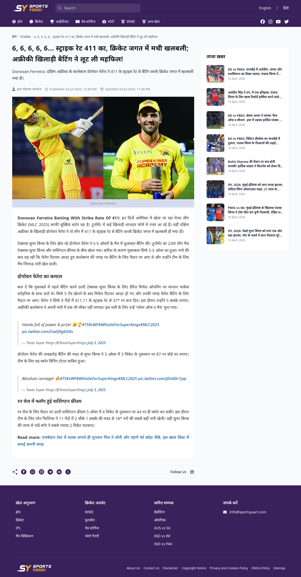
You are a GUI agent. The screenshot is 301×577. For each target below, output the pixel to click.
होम (17, 21)
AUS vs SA (162, 528)
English (265, 8)
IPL (18, 528)
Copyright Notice (194, 568)
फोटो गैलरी (92, 536)
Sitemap (279, 568)
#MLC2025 (149, 324)
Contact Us (151, 568)
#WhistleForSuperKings (119, 324)
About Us (133, 568)
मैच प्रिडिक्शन (24, 536)
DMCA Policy (261, 568)
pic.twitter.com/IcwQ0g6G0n (47, 331)
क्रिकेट (36, 21)
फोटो (108, 21)
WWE (128, 21)
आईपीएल (59, 21)
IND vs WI (162, 536)
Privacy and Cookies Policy (229, 568)
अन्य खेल (151, 21)
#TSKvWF (90, 324)
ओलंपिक (160, 520)
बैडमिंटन (159, 512)
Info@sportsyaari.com (247, 512)
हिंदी (286, 8)
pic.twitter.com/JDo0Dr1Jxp (162, 378)
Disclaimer (170, 568)
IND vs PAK (163, 544)
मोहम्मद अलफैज (32, 89)
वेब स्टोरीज (85, 21)
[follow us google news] (192, 472)
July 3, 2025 (96, 342)
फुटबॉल (90, 520)
